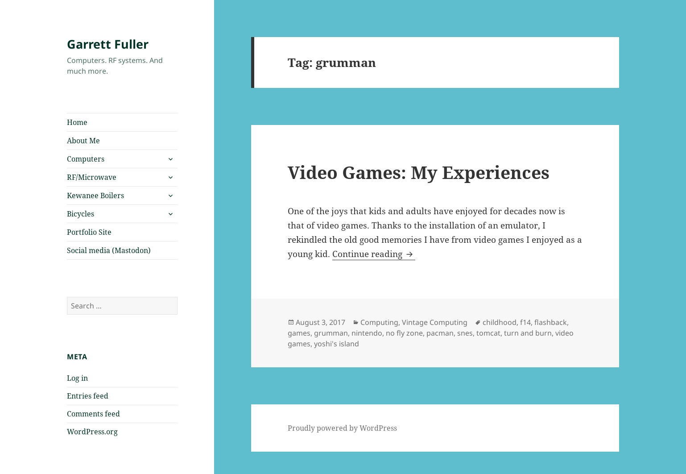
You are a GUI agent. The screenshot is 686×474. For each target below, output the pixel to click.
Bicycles (80, 214)
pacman (440, 333)
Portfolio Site (89, 232)
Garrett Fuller (108, 44)
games (299, 333)
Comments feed (93, 414)
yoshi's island (336, 344)
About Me (83, 141)
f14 (525, 322)
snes (465, 333)
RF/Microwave (91, 177)
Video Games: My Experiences (419, 172)
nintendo (366, 333)
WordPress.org (92, 432)
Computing (379, 322)
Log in (77, 378)
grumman (331, 333)
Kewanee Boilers (95, 195)
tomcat (488, 333)
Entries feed (87, 396)
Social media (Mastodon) (109, 250)
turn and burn (528, 333)
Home (77, 122)
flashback (550, 322)
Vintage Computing (434, 322)
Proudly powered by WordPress (342, 428)
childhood (500, 322)
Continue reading (373, 254)
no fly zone (404, 333)
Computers (85, 159)
